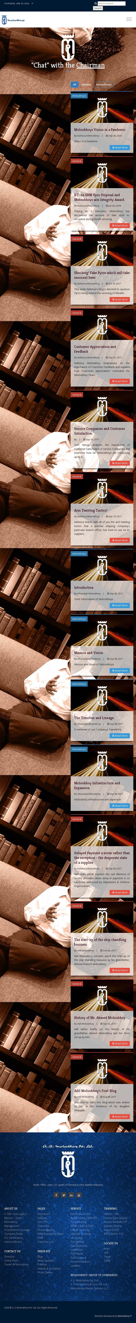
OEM (40, 1237)
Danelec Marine (113, 1226)
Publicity (42, 1264)
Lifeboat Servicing (80, 1233)
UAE (106, 1252)
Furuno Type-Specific (116, 1218)
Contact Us (12, 1251)
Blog (40, 1256)
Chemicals (43, 1226)
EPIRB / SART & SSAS (82, 1226)
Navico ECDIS (111, 1230)
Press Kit (44, 1251)
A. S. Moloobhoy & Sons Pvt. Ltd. (89, 1284)
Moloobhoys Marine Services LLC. (90, 1288)
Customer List (45, 1241)
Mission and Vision (88, 653)
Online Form (11, 1260)
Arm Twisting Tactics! (90, 510)
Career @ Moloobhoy (16, 1264)
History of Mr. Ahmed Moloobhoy (99, 1018)
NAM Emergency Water (50, 1233)
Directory (9, 1256)
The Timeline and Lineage (94, 718)
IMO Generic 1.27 (113, 1233)
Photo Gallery (45, 1272)
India (106, 1248)
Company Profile (13, 1233)
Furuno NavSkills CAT (115, 1222)
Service (76, 1208)
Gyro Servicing (78, 1222)
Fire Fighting (77, 1241)
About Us (10, 1208)
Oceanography (46, 1230)
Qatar (107, 1260)
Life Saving (76, 1237)
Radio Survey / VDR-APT (84, 1218)
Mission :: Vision (13, 1218)
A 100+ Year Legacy (15, 1214)
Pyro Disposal (78, 1257)
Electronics (44, 1214)
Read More (120, 147)
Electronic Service (80, 1214)
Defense (42, 1218)
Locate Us (111, 1243)
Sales (41, 1208)
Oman (107, 1256)
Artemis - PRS (111, 1214)
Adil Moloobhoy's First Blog (95, 1091)
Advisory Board (12, 1241)
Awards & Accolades (49, 1268)
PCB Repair (77, 1253)
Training (110, 1208)
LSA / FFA (43, 1222)
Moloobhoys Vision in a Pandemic (100, 129)
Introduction (84, 587)
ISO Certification (13, 1237)
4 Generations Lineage (17, 1230)
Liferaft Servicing (80, 1230)
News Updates (46, 1260)
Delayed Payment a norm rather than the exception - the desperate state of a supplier (102, 858)
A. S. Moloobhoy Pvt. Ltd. (85, 1280)
